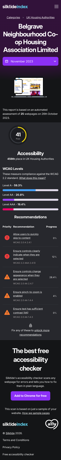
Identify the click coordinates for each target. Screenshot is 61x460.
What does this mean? (32, 178)
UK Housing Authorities (40, 17)
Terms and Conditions (16, 440)
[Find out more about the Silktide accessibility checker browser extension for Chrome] (30, 373)
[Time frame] (30, 61)
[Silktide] (15, 6)
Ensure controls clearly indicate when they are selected (26, 254)
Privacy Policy (11, 447)
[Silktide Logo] (15, 424)
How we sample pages (36, 413)
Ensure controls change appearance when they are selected (27, 275)
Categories (13, 17)
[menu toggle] (56, 6)
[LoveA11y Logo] (51, 425)
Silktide (10, 433)
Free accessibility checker (18, 454)
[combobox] (30, 61)
